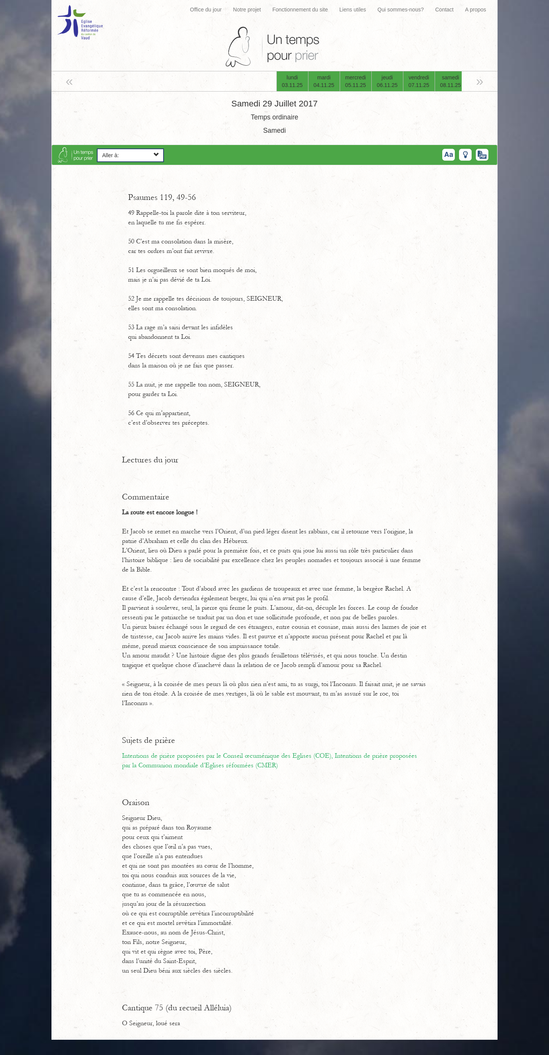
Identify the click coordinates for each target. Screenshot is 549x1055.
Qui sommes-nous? (400, 9)
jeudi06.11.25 (387, 81)
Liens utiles (352, 9)
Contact (444, 9)
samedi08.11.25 (450, 81)
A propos (475, 9)
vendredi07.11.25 (418, 81)
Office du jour (206, 9)
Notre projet (247, 9)
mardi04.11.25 (323, 81)
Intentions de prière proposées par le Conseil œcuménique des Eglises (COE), (228, 756)
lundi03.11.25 (292, 81)
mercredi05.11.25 (355, 81)
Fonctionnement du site (300, 9)
